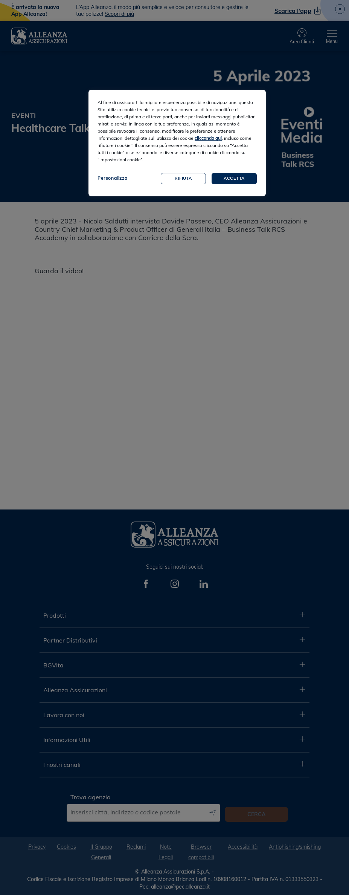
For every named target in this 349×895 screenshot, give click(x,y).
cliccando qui (208, 138)
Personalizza (112, 178)
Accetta (234, 178)
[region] (177, 143)
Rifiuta (183, 178)
